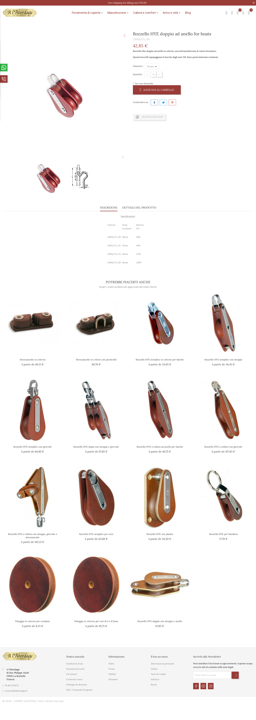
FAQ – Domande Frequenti (79, 689)
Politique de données (76, 684)
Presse (111, 669)
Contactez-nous (74, 679)
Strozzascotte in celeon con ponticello (96, 359)
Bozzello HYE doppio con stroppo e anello (159, 621)
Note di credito (158, 674)
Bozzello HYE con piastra (159, 534)
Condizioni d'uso (74, 663)
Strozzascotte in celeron (33, 359)
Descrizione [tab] (108, 207)
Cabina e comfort (146, 13)
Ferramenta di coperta (88, 13)
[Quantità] (147, 74)
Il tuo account (159, 656)
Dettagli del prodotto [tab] (139, 207)
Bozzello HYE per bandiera (223, 534)
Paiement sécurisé (75, 669)
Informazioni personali (162, 663)
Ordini (154, 669)
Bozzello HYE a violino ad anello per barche (160, 446)
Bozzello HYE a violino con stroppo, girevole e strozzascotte (32, 536)
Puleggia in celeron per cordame (32, 621)
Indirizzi (155, 679)
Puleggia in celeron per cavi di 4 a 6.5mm (96, 621)
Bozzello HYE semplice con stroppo (223, 359)
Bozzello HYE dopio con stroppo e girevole (96, 446)
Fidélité (112, 674)
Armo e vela (172, 13)
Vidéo (111, 663)
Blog (188, 12)
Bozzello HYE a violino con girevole (223, 446)
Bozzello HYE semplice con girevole (32, 446)
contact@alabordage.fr (16, 690)
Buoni (154, 684)
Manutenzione (118, 13)
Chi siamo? (71, 674)
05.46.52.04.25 (12, 685)
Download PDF (149, 117)
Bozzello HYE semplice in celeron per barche (160, 359)
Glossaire (113, 679)
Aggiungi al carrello (157, 89)
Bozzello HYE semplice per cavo (96, 534)
